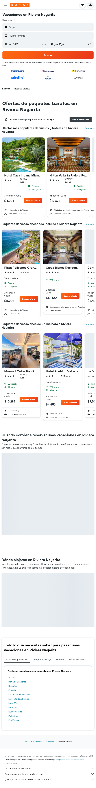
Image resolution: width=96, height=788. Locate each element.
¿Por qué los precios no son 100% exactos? (49, 779)
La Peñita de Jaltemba (18, 698)
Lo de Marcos (14, 703)
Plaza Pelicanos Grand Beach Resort (21, 267)
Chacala (12, 690)
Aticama (12, 677)
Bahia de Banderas (17, 681)
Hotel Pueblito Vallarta (62, 371)
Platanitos (13, 716)
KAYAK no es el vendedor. (49, 768)
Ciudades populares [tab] (17, 659)
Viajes (27, 741)
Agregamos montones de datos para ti (49, 774)
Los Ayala (12, 707)
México (51, 741)
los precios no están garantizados (70, 759)
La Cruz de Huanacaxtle (19, 694)
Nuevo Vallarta (15, 711)
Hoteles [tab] (60, 659)
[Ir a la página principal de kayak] (20, 5)
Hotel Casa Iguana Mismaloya (23, 175)
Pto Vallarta (13, 720)
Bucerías (12, 686)
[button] (5, 4)
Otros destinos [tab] (77, 659)
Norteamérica (38, 741)
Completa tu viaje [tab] (42, 659)
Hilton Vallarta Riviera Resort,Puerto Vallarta (68, 175)
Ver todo (89, 128)
